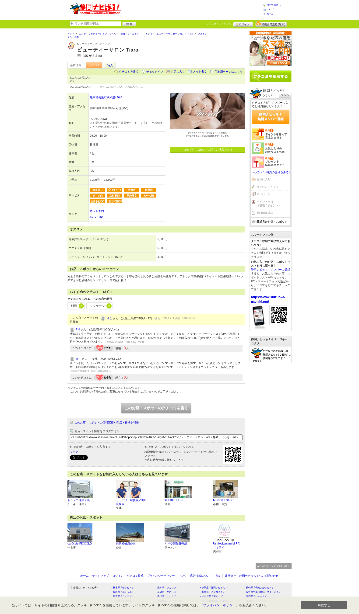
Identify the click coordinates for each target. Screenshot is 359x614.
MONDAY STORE (224, 500)
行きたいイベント (268, 186)
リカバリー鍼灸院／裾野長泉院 (131, 502)
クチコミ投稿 (135, 575)
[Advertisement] (192, 9)
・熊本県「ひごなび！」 (168, 587)
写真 (110, 65)
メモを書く (200, 71)
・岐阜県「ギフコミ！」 (212, 592)
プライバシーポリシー (161, 575)
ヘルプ (270, 9)
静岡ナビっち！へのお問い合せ (258, 575)
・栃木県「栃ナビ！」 (122, 587)
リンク (182, 575)
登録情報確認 (265, 213)
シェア (74, 452)
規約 (218, 575)
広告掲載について (201, 575)
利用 (77, 306)
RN (78, 329)
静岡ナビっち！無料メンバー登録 (270, 116)
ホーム (270, 14)
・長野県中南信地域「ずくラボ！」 (262, 592)
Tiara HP (96, 217)
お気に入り (178, 71)
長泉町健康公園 (126, 543)
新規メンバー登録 (271, 24)
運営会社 (230, 575)
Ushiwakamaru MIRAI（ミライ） (226, 545)
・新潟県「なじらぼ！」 (168, 592)
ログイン (243, 24)
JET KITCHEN (174, 500)
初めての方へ (274, 5)
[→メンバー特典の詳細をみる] (271, 172)
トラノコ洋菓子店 (78, 500)
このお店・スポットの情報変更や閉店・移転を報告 (106, 422)
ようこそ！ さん (219, 23)
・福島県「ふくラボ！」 (123, 592)
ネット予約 (97, 211)
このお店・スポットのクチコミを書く (156, 408)
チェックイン (154, 71)
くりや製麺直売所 (176, 543)
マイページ (264, 194)
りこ (109, 318)
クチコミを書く (129, 71)
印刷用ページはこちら (229, 71)
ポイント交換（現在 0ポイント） (269, 203)
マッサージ (101, 306)
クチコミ (94, 65)
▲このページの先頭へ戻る (273, 566)
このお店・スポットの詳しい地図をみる (207, 149)
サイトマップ (100, 575)
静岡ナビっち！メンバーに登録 (270, 269)
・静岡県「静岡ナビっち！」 (214, 587)
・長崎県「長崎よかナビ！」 (259, 587)
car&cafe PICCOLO (79, 543)
